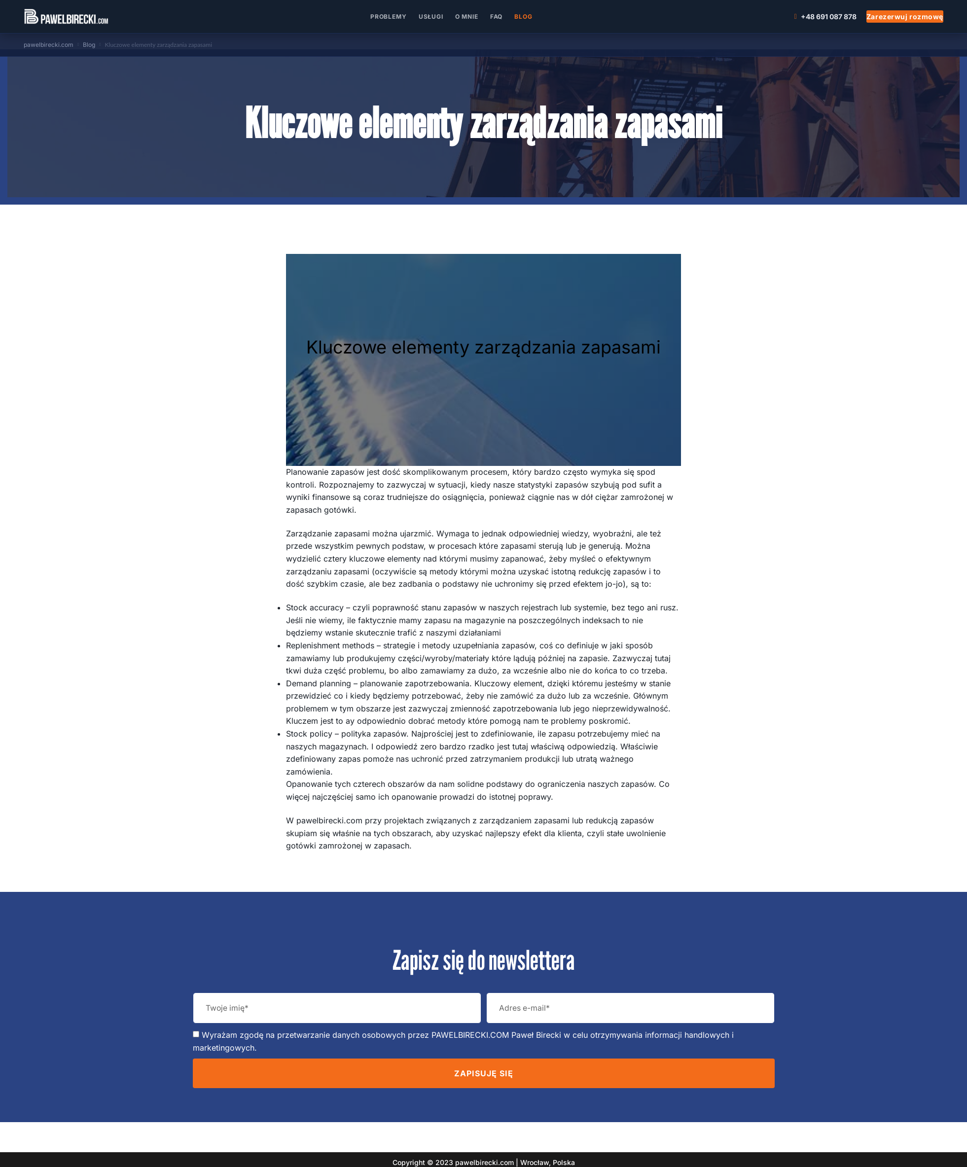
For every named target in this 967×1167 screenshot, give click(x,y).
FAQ (496, 16)
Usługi (431, 16)
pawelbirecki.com (48, 44)
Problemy (388, 16)
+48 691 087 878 (825, 16)
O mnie (466, 16)
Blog (523, 16)
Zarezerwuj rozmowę (904, 16)
